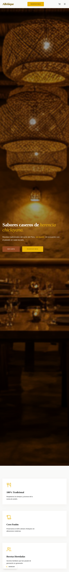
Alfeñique (8, 4)
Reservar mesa (32, 249)
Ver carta (11, 249)
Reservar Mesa (36, 4)
